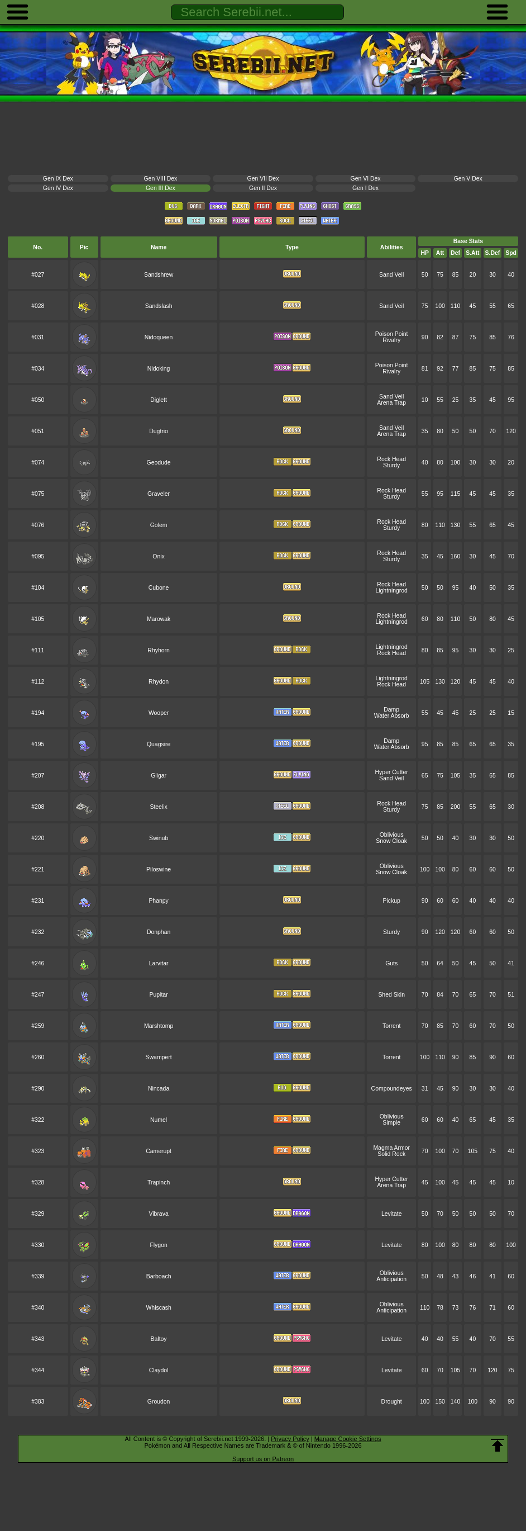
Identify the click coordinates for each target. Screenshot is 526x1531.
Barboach (158, 1276)
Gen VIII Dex (161, 179)
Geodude (159, 462)
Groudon (158, 1402)
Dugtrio (158, 431)
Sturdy (391, 465)
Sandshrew (158, 275)
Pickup (391, 901)
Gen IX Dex (58, 179)
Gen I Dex (365, 188)
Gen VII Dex (263, 179)
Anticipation (391, 1279)
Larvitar (159, 963)
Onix (158, 556)
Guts (391, 963)
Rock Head (391, 459)
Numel (158, 1120)
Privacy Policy (290, 1438)
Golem (159, 525)
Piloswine (158, 869)
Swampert (159, 1057)
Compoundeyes (391, 1089)
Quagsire (158, 744)
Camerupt (158, 1151)
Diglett (158, 400)
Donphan (158, 932)
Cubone (159, 588)
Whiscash (158, 1308)
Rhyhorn (158, 650)
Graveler (158, 494)
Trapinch (158, 1182)
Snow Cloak (391, 841)
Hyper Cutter (391, 772)
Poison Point (391, 334)
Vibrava (158, 1214)
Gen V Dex (468, 179)
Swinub (158, 838)
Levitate (391, 1214)
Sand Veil (391, 275)
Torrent (391, 1026)
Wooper (159, 713)
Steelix (158, 807)
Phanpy (158, 901)
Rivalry (391, 340)
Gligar (158, 775)
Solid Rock (391, 1154)
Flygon (158, 1245)
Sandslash (159, 306)
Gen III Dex (160, 188)
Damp (391, 710)
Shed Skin (391, 995)
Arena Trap (391, 403)
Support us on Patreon (263, 1459)
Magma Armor (391, 1148)
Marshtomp (158, 1026)
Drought (391, 1402)
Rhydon (159, 682)
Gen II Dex (263, 188)
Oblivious (392, 835)
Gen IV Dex (58, 188)
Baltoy (159, 1339)
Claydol (159, 1370)
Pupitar (159, 995)
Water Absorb (391, 716)
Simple (391, 1123)
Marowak (158, 619)
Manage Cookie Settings (347, 1438)
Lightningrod (391, 590)
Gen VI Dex (366, 179)
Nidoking (158, 369)
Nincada (158, 1089)
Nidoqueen (159, 337)
